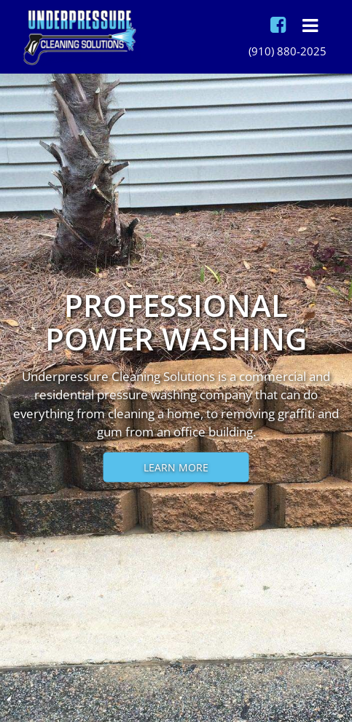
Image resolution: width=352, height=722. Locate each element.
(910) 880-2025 (287, 51)
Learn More (176, 467)
